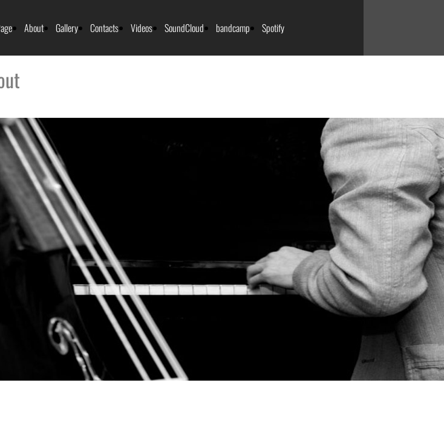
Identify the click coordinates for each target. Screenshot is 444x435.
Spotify (273, 28)
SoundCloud (184, 28)
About (34, 28)
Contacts (104, 28)
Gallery (67, 28)
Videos (141, 28)
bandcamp (233, 28)
